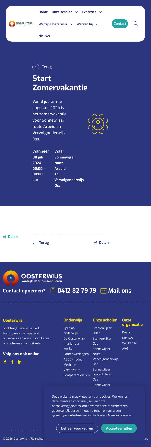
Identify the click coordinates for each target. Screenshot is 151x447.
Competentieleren (76, 375)
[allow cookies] (119, 428)
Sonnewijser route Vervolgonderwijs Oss (105, 356)
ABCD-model (73, 359)
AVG (125, 349)
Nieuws (127, 338)
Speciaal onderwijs (71, 330)
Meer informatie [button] (120, 415)
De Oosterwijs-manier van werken (74, 343)
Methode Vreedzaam (72, 367)
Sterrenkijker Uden (102, 330)
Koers (126, 332)
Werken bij (129, 343)
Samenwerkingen (76, 354)
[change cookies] (77, 428)
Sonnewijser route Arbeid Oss (102, 374)
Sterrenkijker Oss (102, 341)
